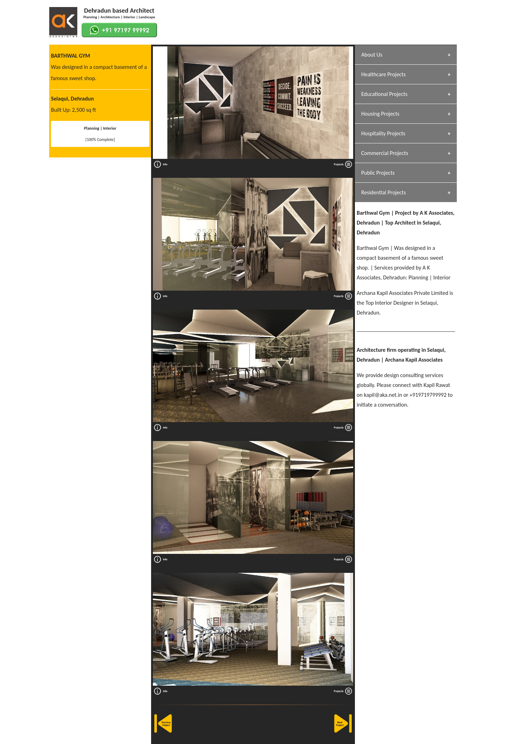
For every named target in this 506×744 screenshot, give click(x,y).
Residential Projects (383, 192)
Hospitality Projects (383, 133)
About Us (371, 54)
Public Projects (378, 172)
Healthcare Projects (383, 74)
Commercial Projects (384, 153)
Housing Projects (380, 113)
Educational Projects (384, 94)
